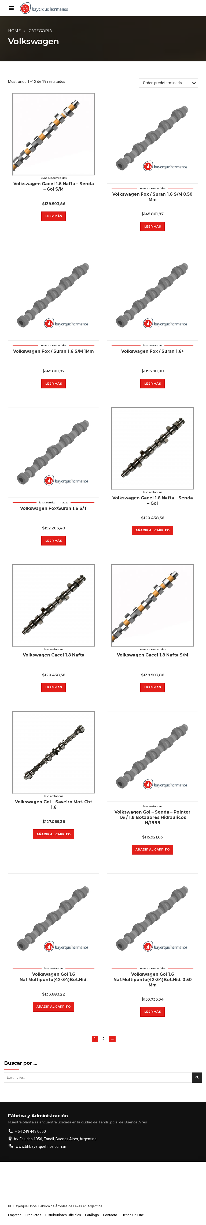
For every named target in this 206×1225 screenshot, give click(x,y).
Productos (33, 1215)
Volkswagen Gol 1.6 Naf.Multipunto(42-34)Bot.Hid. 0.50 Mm (152, 980)
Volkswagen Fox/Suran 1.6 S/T (53, 508)
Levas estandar (152, 345)
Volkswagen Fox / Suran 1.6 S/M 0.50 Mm (152, 197)
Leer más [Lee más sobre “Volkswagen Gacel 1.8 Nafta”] (53, 687)
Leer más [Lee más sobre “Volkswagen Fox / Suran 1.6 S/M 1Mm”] (53, 383)
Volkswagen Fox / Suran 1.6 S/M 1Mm (53, 351)
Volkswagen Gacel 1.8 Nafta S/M (152, 655)
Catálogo (92, 1215)
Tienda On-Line (132, 1215)
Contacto (110, 1215)
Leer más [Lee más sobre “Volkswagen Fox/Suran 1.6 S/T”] (53, 541)
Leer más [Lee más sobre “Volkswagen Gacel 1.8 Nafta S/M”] (152, 687)
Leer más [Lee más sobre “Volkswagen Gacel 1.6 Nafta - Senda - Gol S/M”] (53, 216)
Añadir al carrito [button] (152, 530)
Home (14, 30)
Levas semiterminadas (53, 502)
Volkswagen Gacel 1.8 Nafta (53, 655)
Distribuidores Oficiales (63, 1215)
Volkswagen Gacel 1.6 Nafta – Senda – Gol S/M (53, 186)
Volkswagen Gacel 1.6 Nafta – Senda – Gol (152, 500)
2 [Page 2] (103, 1039)
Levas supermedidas (54, 177)
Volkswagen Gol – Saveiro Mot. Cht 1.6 (53, 804)
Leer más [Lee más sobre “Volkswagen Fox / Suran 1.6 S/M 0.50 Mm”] (152, 226)
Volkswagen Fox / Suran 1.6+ (152, 351)
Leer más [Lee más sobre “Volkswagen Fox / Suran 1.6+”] (152, 383)
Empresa (14, 1215)
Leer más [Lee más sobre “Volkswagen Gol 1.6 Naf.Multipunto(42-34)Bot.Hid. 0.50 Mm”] (152, 1012)
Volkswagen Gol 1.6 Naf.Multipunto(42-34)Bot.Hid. (53, 977)
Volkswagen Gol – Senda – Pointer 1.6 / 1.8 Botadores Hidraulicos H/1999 (152, 817)
